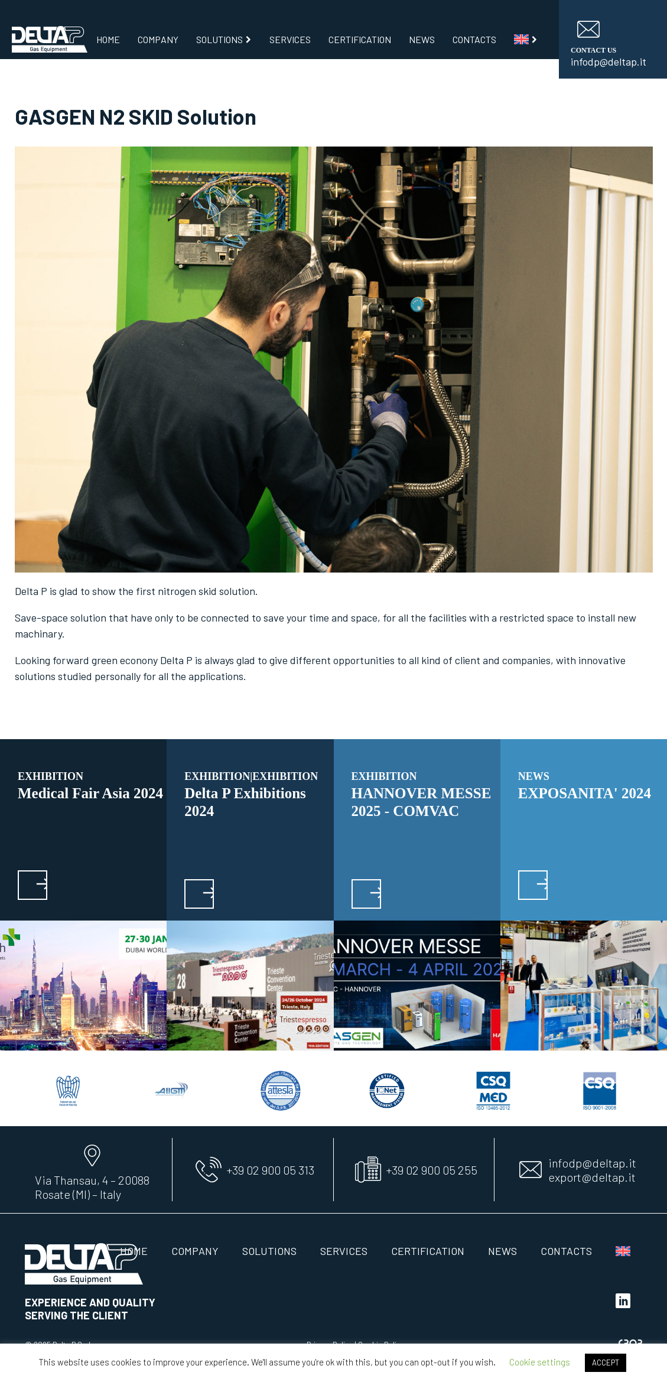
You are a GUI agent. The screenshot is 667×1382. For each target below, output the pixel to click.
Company (158, 39)
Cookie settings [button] (539, 1362)
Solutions (224, 39)
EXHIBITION (50, 776)
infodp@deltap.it (592, 1163)
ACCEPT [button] (605, 1362)
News (422, 39)
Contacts (474, 39)
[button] (32, 885)
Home (108, 39)
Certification (359, 39)
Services (290, 39)
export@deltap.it (592, 1177)
